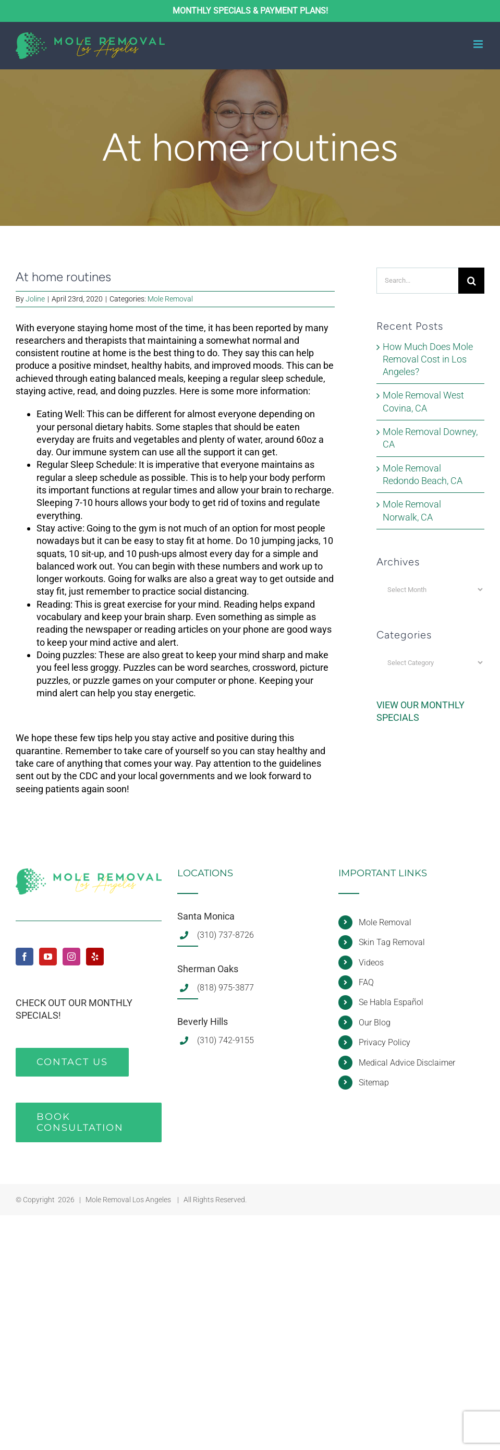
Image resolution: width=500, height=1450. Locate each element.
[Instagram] (71, 956)
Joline (35, 299)
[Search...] (417, 281)
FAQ (366, 982)
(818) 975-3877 (225, 988)
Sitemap (374, 1083)
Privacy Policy (384, 1042)
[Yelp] (95, 956)
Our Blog (375, 1023)
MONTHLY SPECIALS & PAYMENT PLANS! (250, 11)
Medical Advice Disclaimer (407, 1063)
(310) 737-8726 (225, 935)
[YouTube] (48, 956)
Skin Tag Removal (392, 942)
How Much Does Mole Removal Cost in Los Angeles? (428, 359)
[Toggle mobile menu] (478, 44)
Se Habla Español (391, 1002)
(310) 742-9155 (225, 1040)
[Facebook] (24, 956)
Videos (371, 963)
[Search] (471, 281)
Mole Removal (170, 299)
